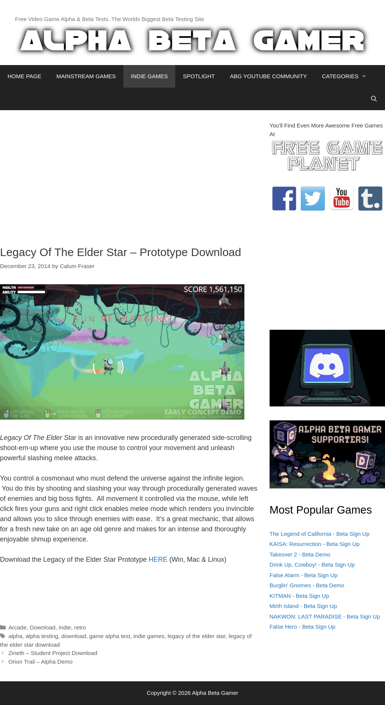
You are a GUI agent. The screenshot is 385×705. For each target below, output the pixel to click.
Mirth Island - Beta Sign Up (303, 606)
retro (80, 627)
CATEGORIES (348, 76)
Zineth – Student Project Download (52, 653)
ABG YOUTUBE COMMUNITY (268, 76)
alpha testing (42, 636)
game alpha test (109, 636)
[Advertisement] (129, 174)
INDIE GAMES (149, 76)
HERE (158, 559)
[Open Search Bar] (374, 99)
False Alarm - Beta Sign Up (304, 575)
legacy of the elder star (197, 636)
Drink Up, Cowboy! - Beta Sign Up (312, 564)
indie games (148, 636)
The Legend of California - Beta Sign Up (320, 534)
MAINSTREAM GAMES (86, 76)
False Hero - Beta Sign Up (302, 626)
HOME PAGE (24, 76)
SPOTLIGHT (199, 76)
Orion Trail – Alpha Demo (40, 661)
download (73, 636)
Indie (65, 627)
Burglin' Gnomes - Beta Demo (307, 585)
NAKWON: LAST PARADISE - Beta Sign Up (325, 616)
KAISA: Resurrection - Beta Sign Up (314, 544)
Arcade (17, 627)
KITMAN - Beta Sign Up (299, 596)
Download (42, 627)
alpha (15, 636)
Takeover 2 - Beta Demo (300, 554)
